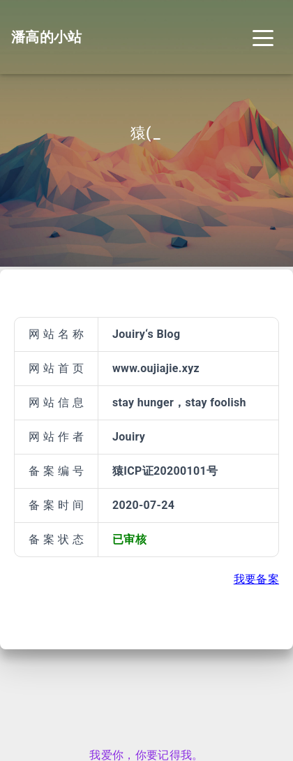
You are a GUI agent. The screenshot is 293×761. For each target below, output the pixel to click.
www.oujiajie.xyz (156, 368)
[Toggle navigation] (263, 37)
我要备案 (256, 579)
